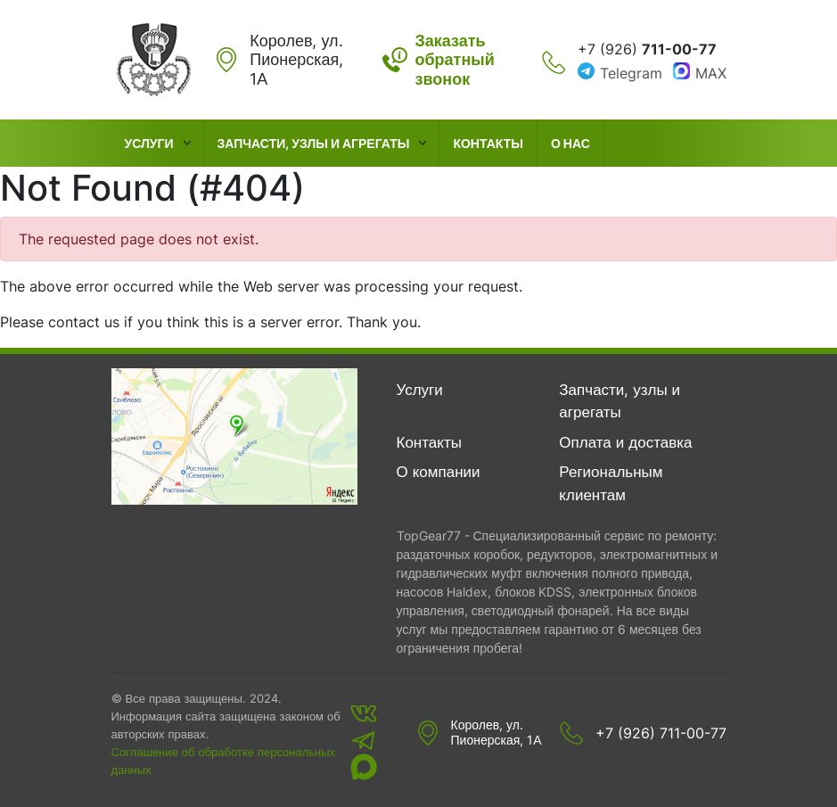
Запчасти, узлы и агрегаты (313, 143)
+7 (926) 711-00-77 (660, 733)
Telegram (631, 73)
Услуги (149, 143)
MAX (710, 73)
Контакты (487, 143)
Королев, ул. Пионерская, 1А (496, 732)
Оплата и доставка (625, 442)
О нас (570, 143)
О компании (438, 472)
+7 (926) (647, 49)
